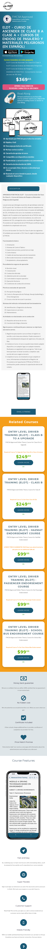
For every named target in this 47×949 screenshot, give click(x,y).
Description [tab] (14, 189)
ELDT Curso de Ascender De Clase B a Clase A (23, 62)
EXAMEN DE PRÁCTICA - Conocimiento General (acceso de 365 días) (24, 73)
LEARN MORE (23, 462)
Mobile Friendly (23, 930)
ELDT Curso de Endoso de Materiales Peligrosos (24, 66)
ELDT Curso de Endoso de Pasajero (19, 69)
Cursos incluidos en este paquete (18, 60)
